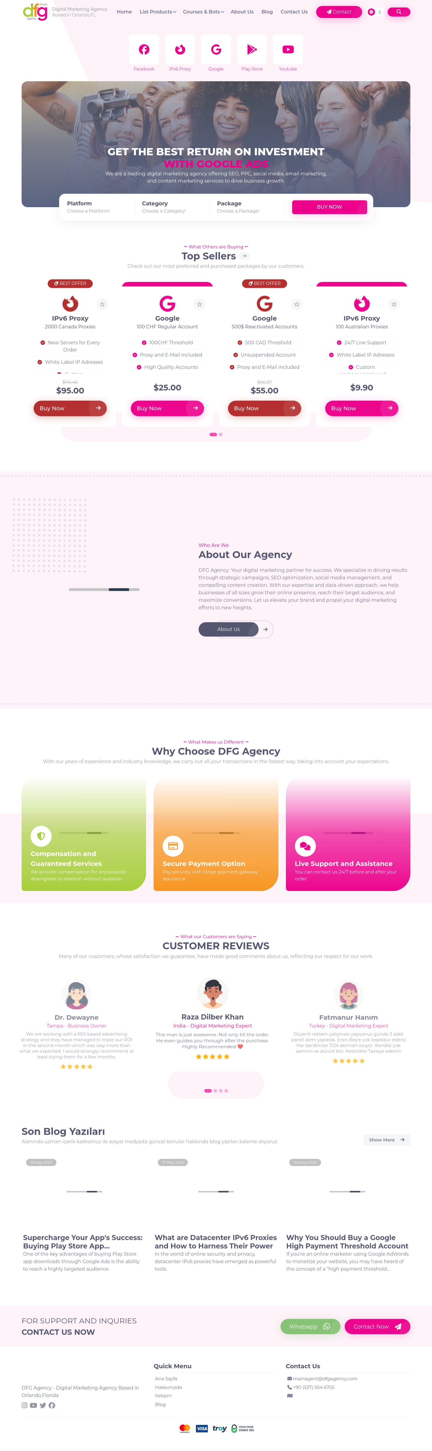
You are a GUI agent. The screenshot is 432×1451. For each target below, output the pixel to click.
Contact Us (294, 12)
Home (124, 12)
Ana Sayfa (166, 1378)
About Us (242, 12)
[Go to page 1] (213, 439)
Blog (267, 12)
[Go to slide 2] (215, 1096)
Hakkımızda (168, 1387)
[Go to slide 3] (221, 1096)
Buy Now (329, 207)
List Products (156, 12)
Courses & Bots (201, 12)
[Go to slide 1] (208, 1096)
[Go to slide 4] (226, 1096)
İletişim (163, 1396)
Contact (339, 12)
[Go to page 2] (221, 439)
